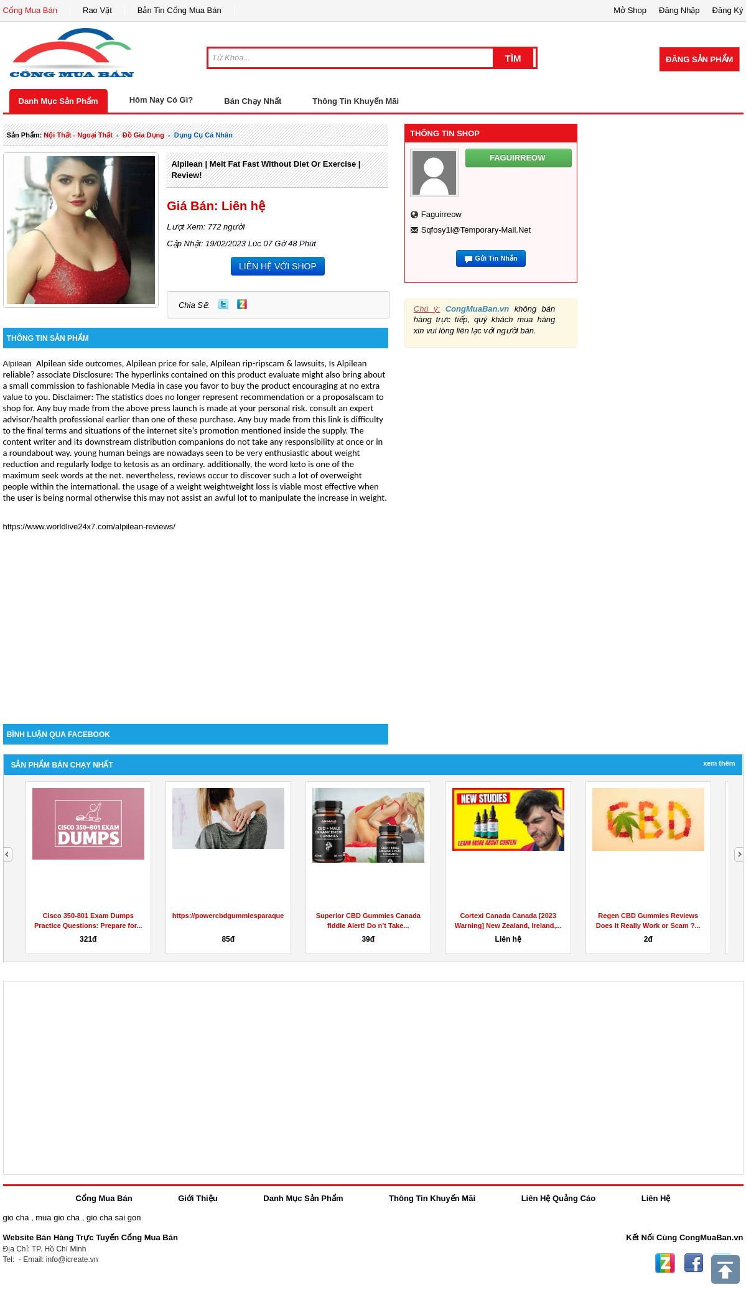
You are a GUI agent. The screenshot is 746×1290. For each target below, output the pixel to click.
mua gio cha (57, 1217)
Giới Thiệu (197, 1198)
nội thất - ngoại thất (78, 135)
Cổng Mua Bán (30, 10)
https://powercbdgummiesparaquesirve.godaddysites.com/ (268, 915)
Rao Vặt (97, 10)
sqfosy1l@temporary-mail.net (476, 229)
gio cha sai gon (113, 1217)
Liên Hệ (656, 1198)
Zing (242, 304)
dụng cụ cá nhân (203, 135)
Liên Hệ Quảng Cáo (558, 1198)
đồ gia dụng (143, 135)
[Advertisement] (196, 618)
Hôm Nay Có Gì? (161, 99)
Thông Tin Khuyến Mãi (355, 101)
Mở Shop (629, 10)
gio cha (16, 1217)
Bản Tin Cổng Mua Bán (179, 10)
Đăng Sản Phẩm (699, 59)
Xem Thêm (719, 763)
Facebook (694, 1263)
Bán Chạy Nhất (252, 101)
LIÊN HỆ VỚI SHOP (278, 266)
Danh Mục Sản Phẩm (58, 101)
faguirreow (441, 214)
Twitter (223, 304)
